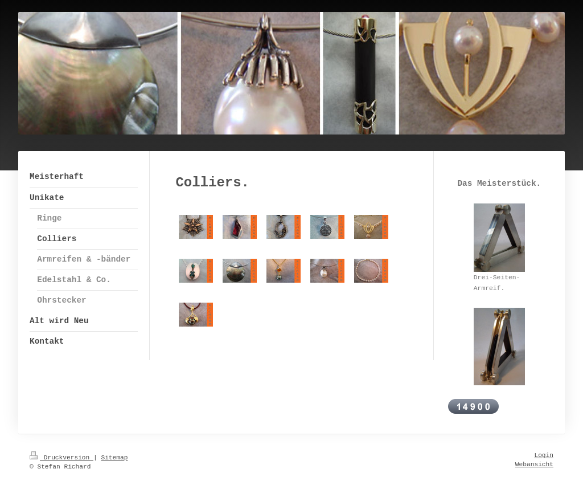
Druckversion (61, 457)
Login (543, 455)
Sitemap (114, 457)
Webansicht (534, 464)
